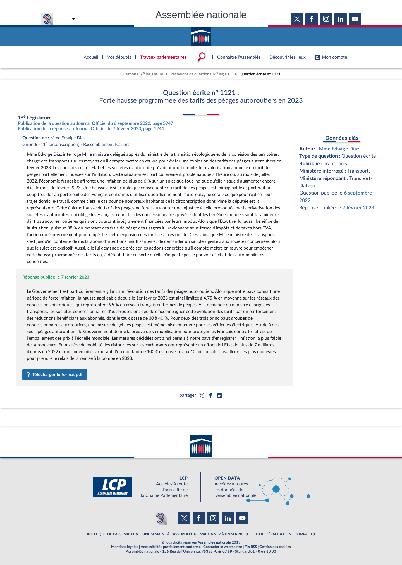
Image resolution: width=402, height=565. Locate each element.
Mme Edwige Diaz (339, 149)
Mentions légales (124, 547)
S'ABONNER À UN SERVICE (222, 534)
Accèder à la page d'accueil (201, 34)
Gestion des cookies (275, 547)
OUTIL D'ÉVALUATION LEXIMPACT (282, 534)
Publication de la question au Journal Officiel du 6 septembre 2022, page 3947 (95, 123)
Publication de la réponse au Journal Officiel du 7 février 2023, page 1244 (91, 128)
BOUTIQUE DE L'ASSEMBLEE (111, 534)
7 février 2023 (358, 207)
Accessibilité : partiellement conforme (171, 547)
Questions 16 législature (141, 73)
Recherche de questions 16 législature (201, 73)
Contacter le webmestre (222, 547)
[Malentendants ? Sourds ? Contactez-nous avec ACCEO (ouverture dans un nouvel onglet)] (160, 518)
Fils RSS (251, 547)
